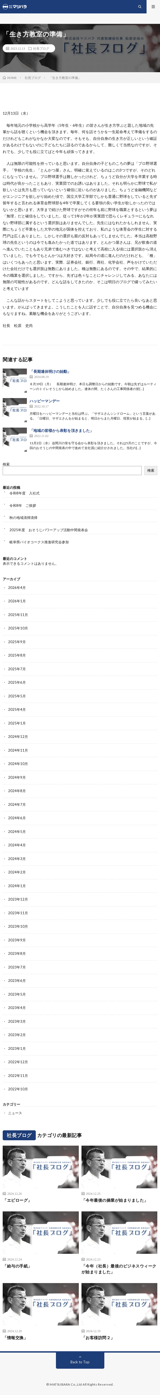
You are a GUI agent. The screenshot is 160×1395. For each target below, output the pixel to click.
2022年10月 (18, 1089)
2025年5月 (17, 696)
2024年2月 (17, 872)
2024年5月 (17, 831)
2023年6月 (17, 980)
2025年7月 (17, 669)
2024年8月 (17, 791)
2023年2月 (17, 1035)
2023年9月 (17, 940)
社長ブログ (41, 48)
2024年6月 (17, 818)
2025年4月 (17, 709)
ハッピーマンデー (45, 401)
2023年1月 (17, 1048)
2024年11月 (18, 750)
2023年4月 (17, 1008)
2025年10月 (18, 628)
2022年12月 (18, 1062)
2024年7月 (17, 804)
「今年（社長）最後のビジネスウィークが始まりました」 (119, 1268)
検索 (6, 464)
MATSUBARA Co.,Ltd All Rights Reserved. (82, 1384)
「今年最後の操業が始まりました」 (114, 1200)
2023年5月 (17, 994)
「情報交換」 (15, 1337)
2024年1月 (17, 886)
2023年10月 (18, 926)
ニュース (15, 1113)
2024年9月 (17, 777)
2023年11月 (18, 913)
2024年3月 (17, 859)
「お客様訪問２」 (98, 1337)
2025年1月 (17, 723)
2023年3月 (17, 1021)
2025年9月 (17, 642)
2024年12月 (18, 736)
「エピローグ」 (17, 1200)
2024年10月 (18, 764)
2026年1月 (17, 601)
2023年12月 (18, 899)
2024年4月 (17, 845)
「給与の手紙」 (17, 1265)
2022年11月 (18, 1075)
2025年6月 (17, 682)
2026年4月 (17, 587)
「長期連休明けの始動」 (50, 371)
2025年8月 (17, 655)
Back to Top (80, 1362)
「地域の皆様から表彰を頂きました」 (62, 430)
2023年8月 (17, 953)
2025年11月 (18, 615)
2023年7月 (17, 967)
